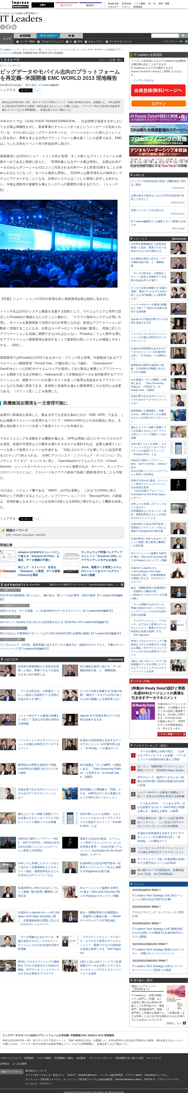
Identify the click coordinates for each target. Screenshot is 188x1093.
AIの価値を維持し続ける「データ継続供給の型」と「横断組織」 (148, 262)
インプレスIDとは (143, 80)
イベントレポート (70, 49)
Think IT (71, 1075)
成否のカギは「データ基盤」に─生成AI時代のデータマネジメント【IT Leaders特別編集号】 (57, 610)
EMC (8, 535)
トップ (7, 38)
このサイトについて (10, 1058)
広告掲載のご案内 (63, 1058)
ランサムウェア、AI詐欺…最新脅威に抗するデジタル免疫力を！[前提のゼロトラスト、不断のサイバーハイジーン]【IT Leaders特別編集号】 (62, 646)
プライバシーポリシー (100, 1058)
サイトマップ (154, 1058)
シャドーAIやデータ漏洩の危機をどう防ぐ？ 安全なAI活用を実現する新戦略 (39, 719)
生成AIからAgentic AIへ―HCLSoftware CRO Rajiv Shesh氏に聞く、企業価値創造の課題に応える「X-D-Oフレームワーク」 (148, 574)
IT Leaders (21, 18)
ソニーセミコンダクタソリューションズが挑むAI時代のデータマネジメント (38, 744)
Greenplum (28, 535)
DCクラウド (66, 5)
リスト (37, 90)
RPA (79, 41)
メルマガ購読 (44, 1058)
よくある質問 (20, 1063)
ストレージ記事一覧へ (110, 60)
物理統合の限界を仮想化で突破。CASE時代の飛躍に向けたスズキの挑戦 (38, 768)
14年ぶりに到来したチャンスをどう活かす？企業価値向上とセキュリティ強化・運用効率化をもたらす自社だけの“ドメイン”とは (149, 510)
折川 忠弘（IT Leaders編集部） (43, 85)
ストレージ (51, 49)
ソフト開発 (139, 4)
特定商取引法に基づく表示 (130, 1058)
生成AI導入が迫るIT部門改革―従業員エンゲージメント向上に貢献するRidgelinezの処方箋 (100, 867)
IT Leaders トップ (9, 49)
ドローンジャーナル (168, 1079)
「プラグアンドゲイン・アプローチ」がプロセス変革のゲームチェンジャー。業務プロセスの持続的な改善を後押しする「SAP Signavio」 (100, 944)
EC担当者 (126, 4)
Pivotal (16, 535)
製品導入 (90, 5)
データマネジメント (120, 41)
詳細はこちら (174, 1023)
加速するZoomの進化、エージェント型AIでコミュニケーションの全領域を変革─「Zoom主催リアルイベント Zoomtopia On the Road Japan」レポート (101, 846)
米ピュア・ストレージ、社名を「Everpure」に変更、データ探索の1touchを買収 (39, 571)
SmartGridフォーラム (156, 1075)
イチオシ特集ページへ (171, 734)
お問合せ (4, 1063)
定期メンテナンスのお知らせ (147, 210)
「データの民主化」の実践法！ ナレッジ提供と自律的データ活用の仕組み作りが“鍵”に (39, 694)
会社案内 (81, 1058)
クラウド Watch (134, 1075)
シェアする (8, 90)
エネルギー (113, 7)
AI (70, 41)
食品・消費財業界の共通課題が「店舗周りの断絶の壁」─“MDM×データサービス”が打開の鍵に (100, 916)
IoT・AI (151, 4)
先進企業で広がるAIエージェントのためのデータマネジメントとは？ (38, 793)
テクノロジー (48, 35)
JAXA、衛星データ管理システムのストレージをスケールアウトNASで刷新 (101, 571)
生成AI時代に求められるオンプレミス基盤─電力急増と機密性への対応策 (38, 891)
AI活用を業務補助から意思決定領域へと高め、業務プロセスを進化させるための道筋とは (38, 670)
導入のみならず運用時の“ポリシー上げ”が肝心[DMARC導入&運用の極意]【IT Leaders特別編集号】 (61, 633)
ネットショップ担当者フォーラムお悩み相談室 (88, 1079)
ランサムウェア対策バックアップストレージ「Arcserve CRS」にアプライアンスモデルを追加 (101, 556)
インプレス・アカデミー (38, 1083)
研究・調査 (164, 4)
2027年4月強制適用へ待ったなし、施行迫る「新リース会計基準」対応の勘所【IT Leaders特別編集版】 (61, 597)
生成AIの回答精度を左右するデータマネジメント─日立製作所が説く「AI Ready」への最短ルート (100, 744)
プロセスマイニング (52, 41)
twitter (2, 27)
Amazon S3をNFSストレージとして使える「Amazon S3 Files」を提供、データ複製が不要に (39, 556)
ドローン (126, 7)
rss (14, 27)
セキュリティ (95, 41)
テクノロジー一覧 (32, 49)
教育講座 (138, 7)
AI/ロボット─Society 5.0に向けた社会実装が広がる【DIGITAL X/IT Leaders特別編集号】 (55, 622)
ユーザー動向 (27, 41)
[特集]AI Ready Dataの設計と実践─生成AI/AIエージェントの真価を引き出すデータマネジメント (158, 693)
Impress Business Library (145, 71)
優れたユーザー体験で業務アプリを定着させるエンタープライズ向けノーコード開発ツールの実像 (38, 817)
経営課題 (25, 35)
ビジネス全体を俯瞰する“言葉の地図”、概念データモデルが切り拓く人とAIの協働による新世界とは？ (101, 694)
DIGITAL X (149, 1079)
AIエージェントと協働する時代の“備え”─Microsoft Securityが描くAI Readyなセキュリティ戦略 (100, 891)
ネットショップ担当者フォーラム (43, 1079)
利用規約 (29, 1058)
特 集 (71, 35)
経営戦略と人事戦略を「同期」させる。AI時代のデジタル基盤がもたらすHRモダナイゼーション (100, 793)
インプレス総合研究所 (111, 1075)
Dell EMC (41, 535)
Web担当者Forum (87, 1075)
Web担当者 (113, 4)
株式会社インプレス (36, 1070)
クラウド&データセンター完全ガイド (45, 1075)
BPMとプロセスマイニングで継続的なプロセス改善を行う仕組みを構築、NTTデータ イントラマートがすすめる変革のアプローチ (149, 647)
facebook (8, 27)
